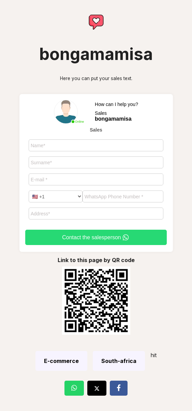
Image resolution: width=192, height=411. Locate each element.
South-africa (118, 360)
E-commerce (61, 360)
